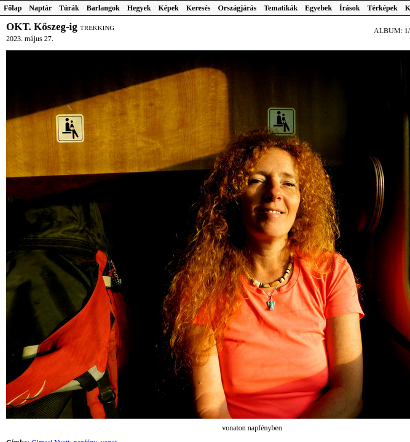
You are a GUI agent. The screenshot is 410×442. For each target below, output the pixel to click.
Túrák (69, 8)
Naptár (40, 8)
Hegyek (139, 8)
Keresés (198, 8)
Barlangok (103, 8)
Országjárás (237, 8)
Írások (349, 8)
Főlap (13, 8)
